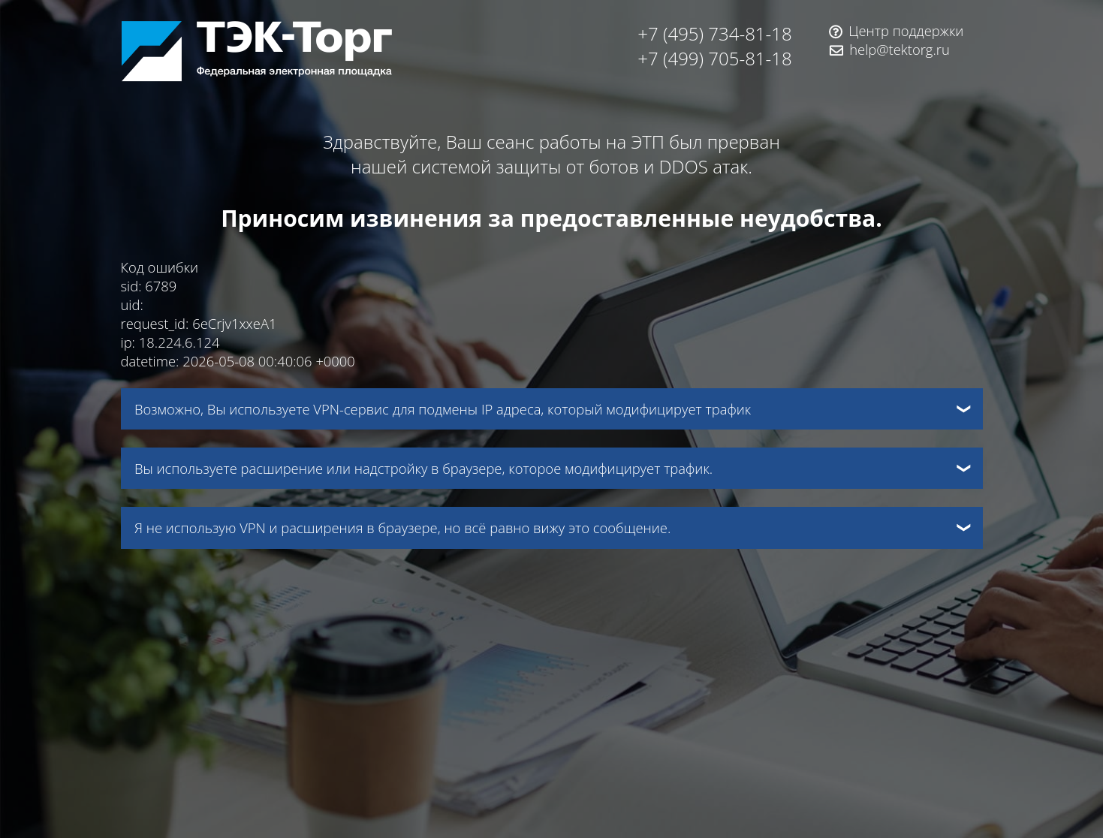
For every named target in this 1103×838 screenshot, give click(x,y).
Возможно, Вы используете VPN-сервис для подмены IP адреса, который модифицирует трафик (442, 408)
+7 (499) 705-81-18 (714, 58)
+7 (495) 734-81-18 (714, 33)
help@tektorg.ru (899, 49)
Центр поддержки (905, 30)
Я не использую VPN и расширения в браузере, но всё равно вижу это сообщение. (402, 527)
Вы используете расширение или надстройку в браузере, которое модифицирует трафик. (423, 468)
